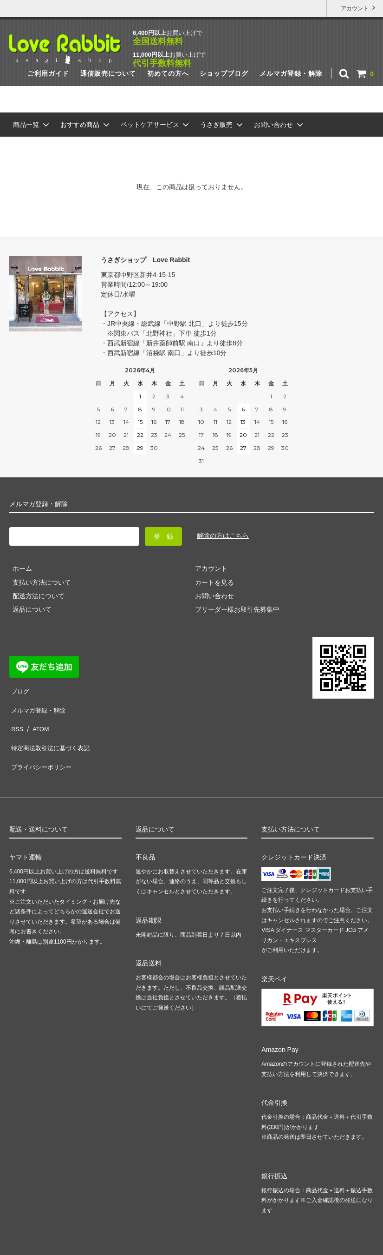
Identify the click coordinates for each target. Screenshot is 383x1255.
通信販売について (108, 73)
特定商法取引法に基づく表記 (51, 730)
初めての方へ (168, 73)
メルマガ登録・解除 (291, 73)
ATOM (37, 716)
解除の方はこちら (223, 535)
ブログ (19, 689)
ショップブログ (224, 73)
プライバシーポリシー (41, 743)
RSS (16, 716)
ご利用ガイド (48, 73)
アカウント (355, 8)
